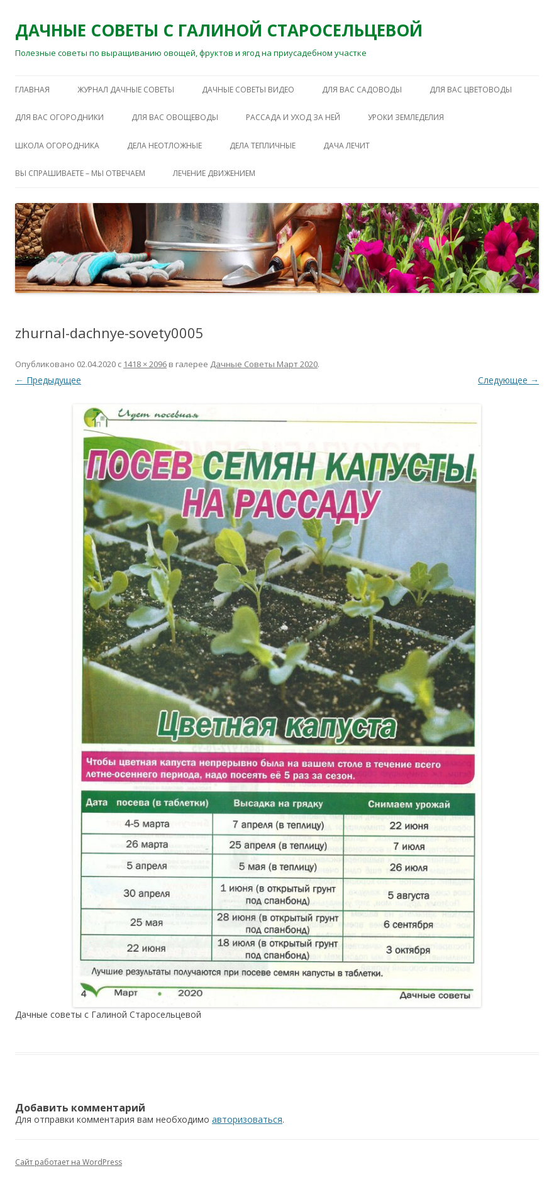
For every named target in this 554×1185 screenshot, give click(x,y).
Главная (32, 89)
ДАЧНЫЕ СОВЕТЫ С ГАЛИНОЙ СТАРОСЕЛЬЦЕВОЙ (219, 30)
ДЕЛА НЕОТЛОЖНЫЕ (164, 145)
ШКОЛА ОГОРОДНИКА (57, 145)
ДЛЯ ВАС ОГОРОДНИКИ (59, 117)
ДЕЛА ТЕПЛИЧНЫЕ (263, 145)
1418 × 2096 (145, 364)
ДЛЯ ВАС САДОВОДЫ (362, 89)
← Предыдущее (48, 380)
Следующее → (508, 380)
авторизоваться (247, 1119)
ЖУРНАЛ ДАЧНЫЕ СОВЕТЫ (125, 89)
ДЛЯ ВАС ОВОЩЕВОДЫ (174, 117)
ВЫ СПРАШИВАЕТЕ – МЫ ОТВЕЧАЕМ (80, 173)
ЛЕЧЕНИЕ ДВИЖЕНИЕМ (214, 173)
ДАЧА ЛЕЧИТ (346, 145)
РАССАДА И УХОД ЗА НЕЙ (293, 117)
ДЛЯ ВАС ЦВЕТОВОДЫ (470, 89)
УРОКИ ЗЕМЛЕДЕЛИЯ (406, 117)
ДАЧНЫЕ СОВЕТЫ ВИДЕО (248, 89)
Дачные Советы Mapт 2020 (264, 364)
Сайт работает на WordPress (68, 1162)
